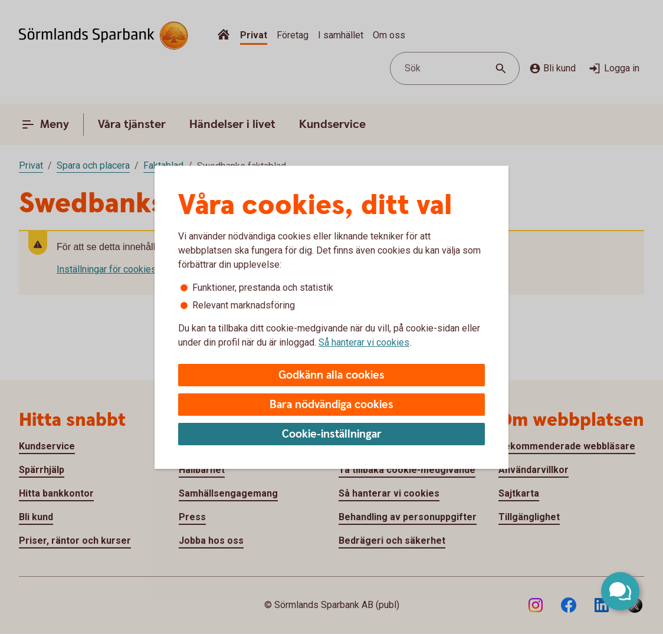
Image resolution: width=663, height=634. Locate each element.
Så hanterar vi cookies (364, 342)
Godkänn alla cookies (331, 375)
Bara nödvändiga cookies (331, 405)
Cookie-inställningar (332, 434)
